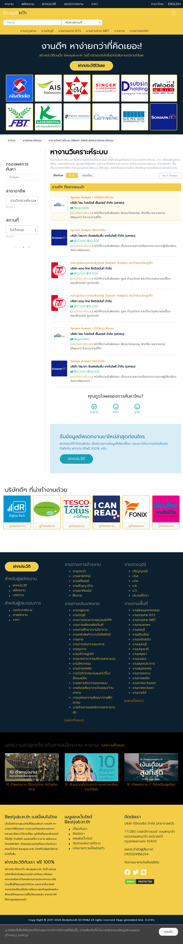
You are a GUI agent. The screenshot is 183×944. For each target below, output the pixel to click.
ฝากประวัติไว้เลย (91, 66)
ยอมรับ (168, 932)
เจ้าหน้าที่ (15, 428)
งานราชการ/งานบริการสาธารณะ (94, 679)
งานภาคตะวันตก (143, 708)
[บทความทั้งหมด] (113, 765)
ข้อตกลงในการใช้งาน (86, 863)
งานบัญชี (47, 31)
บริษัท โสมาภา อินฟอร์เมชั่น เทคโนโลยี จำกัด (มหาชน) (102, 236)
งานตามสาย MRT (97, 31)
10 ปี (13, 405)
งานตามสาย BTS (69, 31)
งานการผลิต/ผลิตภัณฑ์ (88, 645)
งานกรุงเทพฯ (141, 645)
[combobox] (32, 22)
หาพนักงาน (20, 635)
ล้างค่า (10, 207)
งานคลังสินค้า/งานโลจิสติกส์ (91, 655)
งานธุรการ (80, 669)
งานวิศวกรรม (82, 684)
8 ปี (12, 392)
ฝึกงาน (14, 307)
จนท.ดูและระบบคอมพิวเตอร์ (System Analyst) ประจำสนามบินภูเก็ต (111, 263)
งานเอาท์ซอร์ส (82, 610)
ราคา (94, 4)
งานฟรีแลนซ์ (81, 601)
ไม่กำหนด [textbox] (17, 230)
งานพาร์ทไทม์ (81, 596)
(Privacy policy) (16, 935)
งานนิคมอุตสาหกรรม (146, 630)
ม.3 (134, 610)
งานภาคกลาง (141, 693)
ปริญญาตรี (140, 591)
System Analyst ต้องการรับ (87, 230)
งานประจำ (79, 591)
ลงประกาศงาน (73, 4)
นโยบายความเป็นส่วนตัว (89, 868)
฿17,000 (79, 273)
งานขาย (119, 31)
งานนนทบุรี (139, 664)
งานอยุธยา (139, 674)
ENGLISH (174, 4)
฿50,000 (93, 241)
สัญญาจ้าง (17, 294)
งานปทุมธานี (140, 669)
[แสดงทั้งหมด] (74, 740)
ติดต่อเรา (79, 853)
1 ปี (12, 347)
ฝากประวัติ (49, 4)
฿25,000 (80, 241)
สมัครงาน (27, 4)
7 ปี (12, 386)
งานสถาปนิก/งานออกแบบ (90, 703)
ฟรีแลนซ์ (15, 300)
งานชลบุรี (138, 650)
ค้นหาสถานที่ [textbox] (79, 22)
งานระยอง (139, 679)
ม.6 (134, 606)
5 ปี (12, 373)
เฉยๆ (116, 410)
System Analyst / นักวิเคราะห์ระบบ (92, 197)
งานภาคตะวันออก (144, 703)
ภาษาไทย (157, 4)
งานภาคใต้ (139, 713)
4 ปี (12, 366)
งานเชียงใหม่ (140, 655)
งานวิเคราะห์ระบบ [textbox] (23, 200)
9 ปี (12, 399)
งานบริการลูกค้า (83, 674)
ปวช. (135, 601)
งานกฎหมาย (81, 630)
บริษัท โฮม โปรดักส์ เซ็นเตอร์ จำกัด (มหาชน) (97, 203)
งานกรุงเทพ (28, 31)
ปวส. (135, 596)
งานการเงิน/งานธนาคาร (89, 664)
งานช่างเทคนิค (139, 31)
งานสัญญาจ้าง (83, 606)
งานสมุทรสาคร (142, 688)
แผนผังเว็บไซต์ (82, 858)
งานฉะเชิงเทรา (141, 659)
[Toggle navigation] (174, 13)
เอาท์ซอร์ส (16, 313)
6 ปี (12, 379)
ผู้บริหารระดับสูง (20, 452)
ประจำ (14, 281)
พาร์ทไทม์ (16, 287)
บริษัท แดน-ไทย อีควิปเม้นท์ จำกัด (91, 268)
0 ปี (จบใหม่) (18, 341)
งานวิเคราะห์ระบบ (81, 213)
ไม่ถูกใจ (94, 410)
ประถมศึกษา (140, 615)
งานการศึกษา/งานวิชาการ (90, 650)
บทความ (18, 615)
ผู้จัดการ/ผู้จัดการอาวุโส (21, 443)
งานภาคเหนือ (141, 698)
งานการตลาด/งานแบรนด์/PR (92, 640)
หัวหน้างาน (17, 434)
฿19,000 (92, 273)
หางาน (9, 4)
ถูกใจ (137, 410)
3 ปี (12, 360)
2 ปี (12, 354)
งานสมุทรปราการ (143, 684)
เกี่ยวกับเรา (80, 849)
